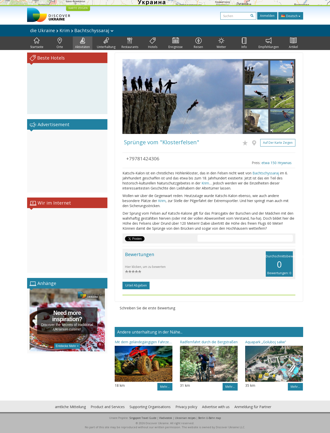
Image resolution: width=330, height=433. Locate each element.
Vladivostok (165, 418)
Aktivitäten (82, 43)
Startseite (36, 43)
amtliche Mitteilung (70, 406)
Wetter (221, 43)
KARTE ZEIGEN (78, 8)
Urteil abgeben (136, 285)
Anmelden (267, 16)
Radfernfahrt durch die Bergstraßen (209, 342)
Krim (205, 183)
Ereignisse (175, 43)
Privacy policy (186, 406)
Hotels (152, 43)
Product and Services (108, 406)
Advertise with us (216, 406)
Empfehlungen (268, 43)
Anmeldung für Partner (252, 406)
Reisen (198, 43)
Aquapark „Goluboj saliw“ (265, 342)
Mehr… (165, 386)
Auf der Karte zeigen (278, 142)
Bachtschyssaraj (265, 173)
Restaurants (129, 43)
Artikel (293, 43)
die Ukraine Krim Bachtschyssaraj (71, 30)
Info (244, 43)
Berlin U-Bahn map (209, 418)
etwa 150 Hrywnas (276, 162)
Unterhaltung (106, 43)
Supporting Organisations (150, 406)
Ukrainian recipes (185, 418)
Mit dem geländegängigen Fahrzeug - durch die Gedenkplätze (143, 342)
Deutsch (290, 16)
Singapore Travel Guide (142, 418)
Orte (59, 43)
